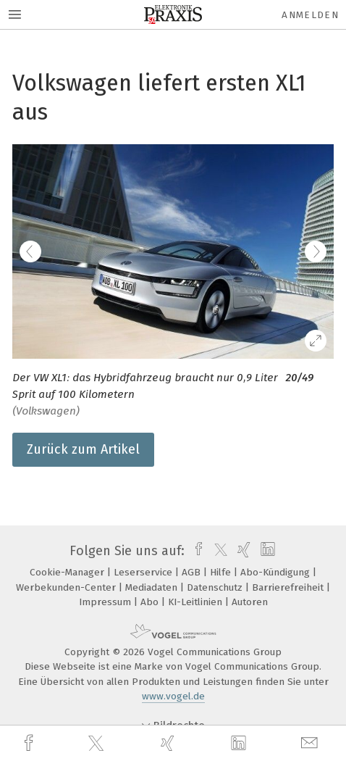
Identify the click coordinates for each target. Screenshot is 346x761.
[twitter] (97, 743)
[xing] (169, 743)
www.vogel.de (173, 696)
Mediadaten (152, 587)
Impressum (106, 602)
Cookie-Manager (68, 572)
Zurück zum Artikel (83, 449)
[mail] (311, 743)
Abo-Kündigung (276, 572)
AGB (192, 572)
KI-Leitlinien (196, 602)
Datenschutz (216, 587)
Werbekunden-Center (67, 587)
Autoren (250, 602)
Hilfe (222, 572)
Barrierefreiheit (289, 587)
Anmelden (310, 15)
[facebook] (30, 743)
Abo (150, 602)
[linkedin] (240, 743)
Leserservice (144, 572)
